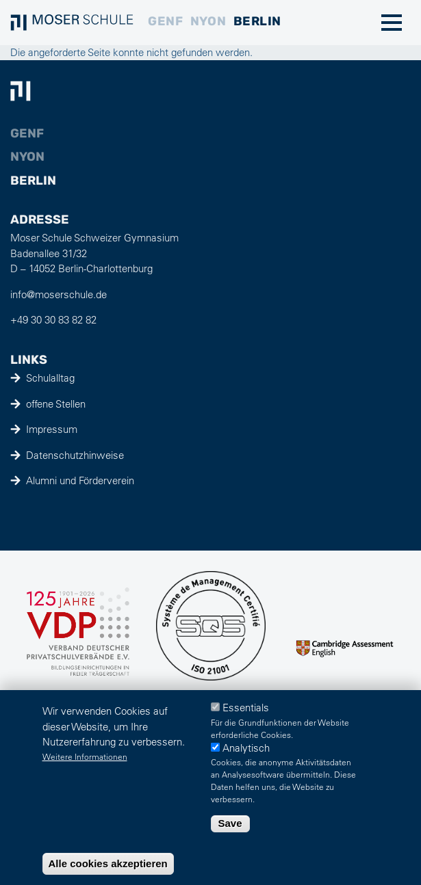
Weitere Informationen (84, 756)
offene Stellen (56, 403)
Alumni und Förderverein (80, 480)
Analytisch (246, 747)
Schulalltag (50, 377)
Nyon (208, 21)
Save (230, 823)
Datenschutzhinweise (75, 455)
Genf (165, 21)
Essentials (245, 707)
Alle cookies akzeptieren (108, 863)
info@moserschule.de (58, 294)
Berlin (257, 21)
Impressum (51, 429)
